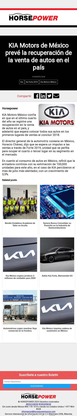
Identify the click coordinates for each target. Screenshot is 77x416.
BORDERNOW (45, 404)
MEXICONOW (32, 404)
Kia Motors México (49, 82)
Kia (21, 82)
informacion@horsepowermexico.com (38, 411)
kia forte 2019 (32, 82)
